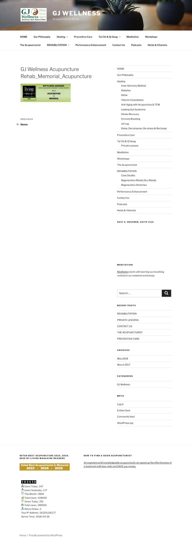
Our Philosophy (42, 36)
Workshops (151, 36)
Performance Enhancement (91, 45)
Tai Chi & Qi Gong (110, 36)
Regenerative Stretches (134, 184)
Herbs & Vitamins (157, 45)
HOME (23, 36)
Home (23, 535)
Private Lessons (129, 145)
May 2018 (122, 358)
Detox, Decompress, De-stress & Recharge (144, 128)
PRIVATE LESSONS (128, 320)
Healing (63, 36)
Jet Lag (125, 123)
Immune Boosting (130, 118)
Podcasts (136, 45)
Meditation (132, 36)
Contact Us (118, 45)
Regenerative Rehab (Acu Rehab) (138, 180)
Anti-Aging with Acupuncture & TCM (140, 104)
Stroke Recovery (130, 114)
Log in (120, 404)
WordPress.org (125, 422)
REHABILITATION (58, 45)
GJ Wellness (76, 13)
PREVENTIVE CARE (128, 338)
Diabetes (126, 90)
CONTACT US (124, 326)
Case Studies (128, 175)
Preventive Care (83, 36)
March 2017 (123, 364)
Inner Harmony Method (133, 85)
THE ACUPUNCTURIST (130, 332)
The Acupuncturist (30, 45)
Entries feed (123, 410)
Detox (124, 95)
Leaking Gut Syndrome (133, 109)
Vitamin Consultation (132, 99)
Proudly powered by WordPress (45, 535)
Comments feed (126, 416)
